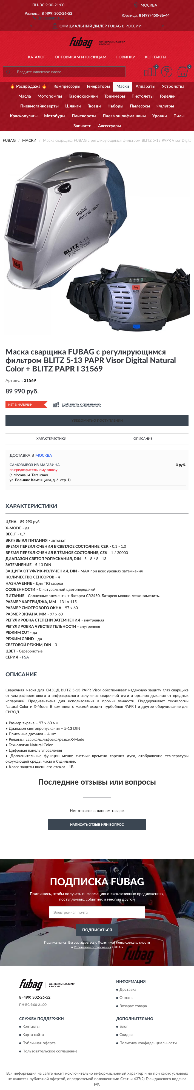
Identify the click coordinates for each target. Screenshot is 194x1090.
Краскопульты (24, 116)
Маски (122, 86)
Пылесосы (140, 106)
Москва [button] (43, 456)
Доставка (127, 990)
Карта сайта (33, 1035)
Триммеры (114, 96)
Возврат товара (133, 1006)
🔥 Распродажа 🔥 (28, 86)
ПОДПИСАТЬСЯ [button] (97, 930)
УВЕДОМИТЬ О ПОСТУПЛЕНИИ (97, 420)
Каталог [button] (36, 57)
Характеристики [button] (51, 438)
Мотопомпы (50, 96)
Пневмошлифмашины (124, 116)
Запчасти (82, 126)
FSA (25, 657)
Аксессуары (109, 126)
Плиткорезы (84, 116)
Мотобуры (54, 116)
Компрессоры (66, 86)
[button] (48, 17)
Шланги (73, 106)
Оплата (126, 998)
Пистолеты (142, 96)
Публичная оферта (39, 1043)
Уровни (159, 116)
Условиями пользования (92, 947)
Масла (24, 96)
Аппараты (145, 86)
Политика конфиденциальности (148, 1043)
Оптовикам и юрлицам (80, 57)
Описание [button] (142, 438)
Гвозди (94, 106)
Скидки (126, 1035)
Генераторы (98, 86)
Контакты (155, 57)
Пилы (178, 116)
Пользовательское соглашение (49, 1052)
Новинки (126, 57)
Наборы (115, 106)
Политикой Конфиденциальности (124, 942)
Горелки (168, 96)
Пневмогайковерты (39, 106)
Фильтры (165, 106)
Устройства (173, 86)
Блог (123, 1027)
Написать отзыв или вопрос (97, 824)
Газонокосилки (83, 96)
